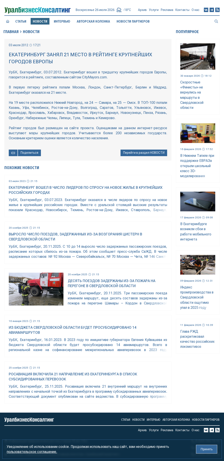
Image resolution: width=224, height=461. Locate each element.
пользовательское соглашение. (32, 452)
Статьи (20, 21)
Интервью (62, 21)
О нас (196, 11)
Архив (142, 10)
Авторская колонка (93, 21)
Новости (138, 420)
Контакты (182, 11)
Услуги (154, 11)
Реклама (167, 11)
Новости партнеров (133, 21)
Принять (207, 449)
